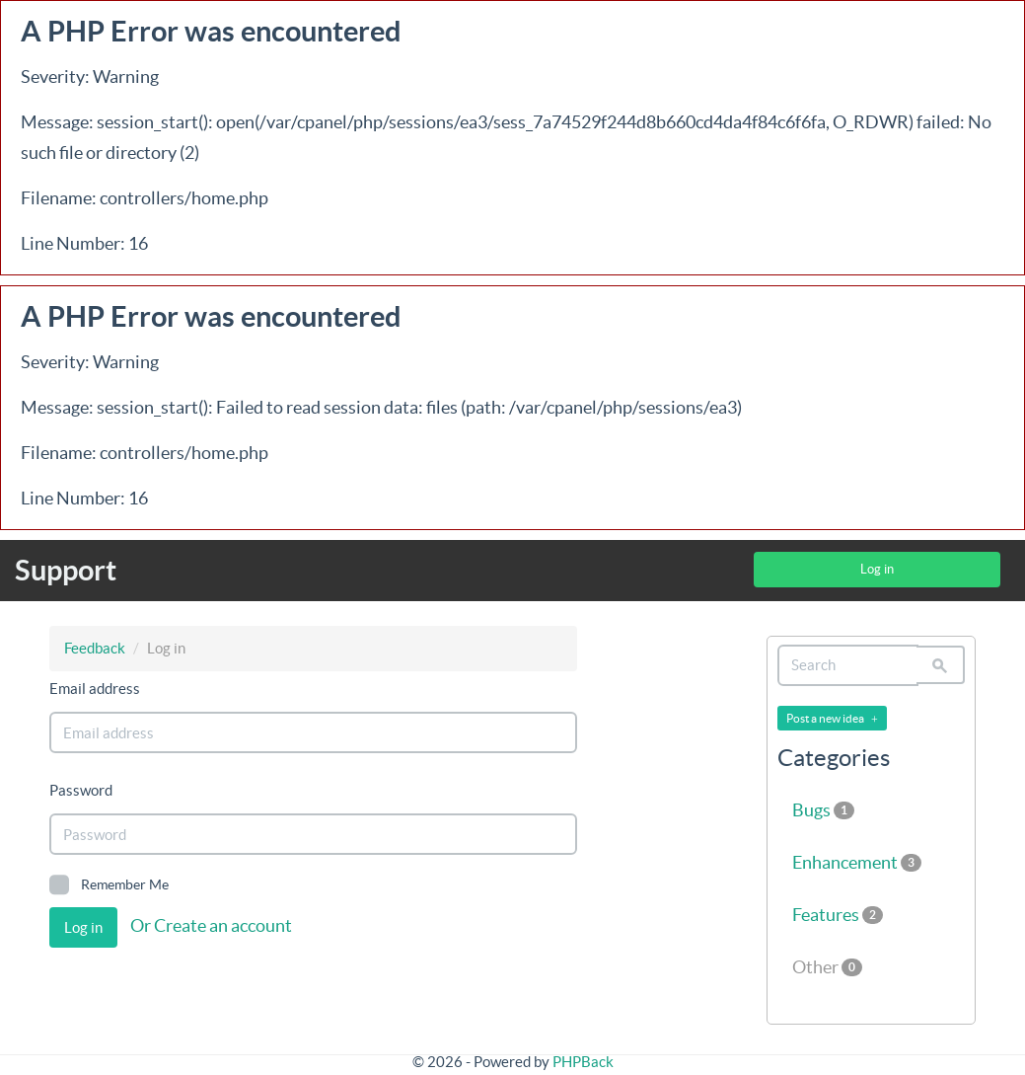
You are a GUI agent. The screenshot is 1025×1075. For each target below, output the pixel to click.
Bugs (823, 810)
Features (837, 914)
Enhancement (856, 862)
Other (827, 967)
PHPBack (583, 1061)
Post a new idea (832, 719)
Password (80, 790)
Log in (877, 569)
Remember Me (109, 884)
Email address (94, 688)
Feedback (94, 648)
